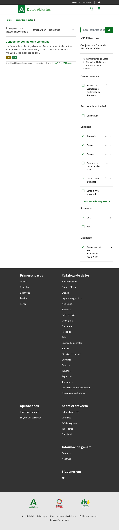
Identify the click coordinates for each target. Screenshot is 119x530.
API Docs (67, 63)
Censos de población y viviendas (27, 41)
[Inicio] (9, 20)
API (56, 63)
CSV (8, 57)
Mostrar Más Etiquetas (95, 201)
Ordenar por (39, 30)
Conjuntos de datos (24, 20)
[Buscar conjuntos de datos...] (96, 30)
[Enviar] (109, 30)
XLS (14, 57)
